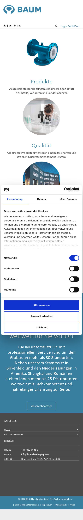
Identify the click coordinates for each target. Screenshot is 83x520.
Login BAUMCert (70, 26)
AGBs (72, 504)
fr (15, 25)
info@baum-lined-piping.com (35, 454)
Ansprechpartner (41, 406)
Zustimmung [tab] (15, 199)
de (4, 25)
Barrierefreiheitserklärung (27, 504)
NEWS (7, 429)
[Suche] (56, 26)
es (20, 25)
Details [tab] (41, 199)
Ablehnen (41, 327)
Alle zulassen (41, 305)
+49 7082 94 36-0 (29, 449)
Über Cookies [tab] (68, 199)
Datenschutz (61, 504)
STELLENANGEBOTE (13, 434)
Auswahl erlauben (41, 316)
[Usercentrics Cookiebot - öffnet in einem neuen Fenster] (64, 189)
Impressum (47, 504)
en (10, 25)
